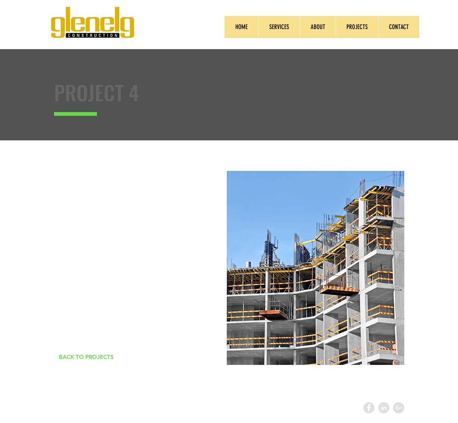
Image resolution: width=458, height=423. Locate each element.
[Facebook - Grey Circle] (368, 407)
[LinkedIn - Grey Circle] (383, 407)
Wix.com (209, 407)
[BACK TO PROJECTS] (86, 357)
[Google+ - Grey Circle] (398, 407)
